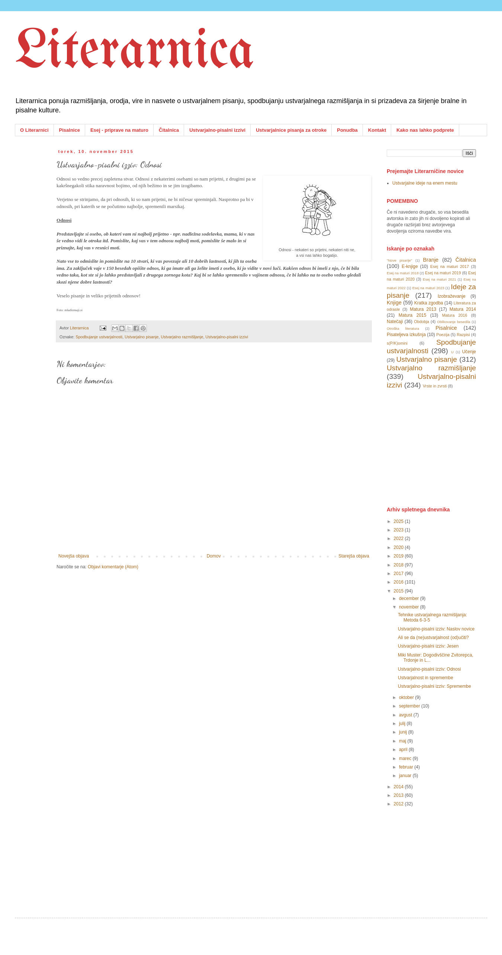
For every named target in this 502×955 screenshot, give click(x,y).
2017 (399, 573)
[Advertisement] (442, 447)
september (410, 706)
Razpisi (463, 334)
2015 (399, 591)
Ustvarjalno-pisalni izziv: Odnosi (429, 669)
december (409, 598)
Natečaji (395, 321)
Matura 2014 (463, 309)
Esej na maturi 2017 (449, 266)
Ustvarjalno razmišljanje (182, 337)
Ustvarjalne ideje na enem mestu (424, 183)
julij (403, 723)
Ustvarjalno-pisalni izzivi (217, 130)
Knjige (394, 303)
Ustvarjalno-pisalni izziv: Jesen (428, 646)
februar (406, 767)
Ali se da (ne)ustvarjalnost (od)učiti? (433, 637)
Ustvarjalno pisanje (141, 337)
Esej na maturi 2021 (439, 279)
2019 (399, 556)
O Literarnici (34, 130)
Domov (214, 556)
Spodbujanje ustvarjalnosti (98, 337)
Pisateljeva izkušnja (406, 334)
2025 (399, 521)
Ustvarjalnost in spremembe (425, 677)
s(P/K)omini (397, 343)
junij (403, 732)
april (404, 749)
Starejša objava (353, 556)
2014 (399, 786)
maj (403, 741)
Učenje (469, 351)
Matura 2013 (423, 309)
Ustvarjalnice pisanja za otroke (291, 130)
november (409, 607)
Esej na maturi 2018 (403, 273)
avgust (406, 715)
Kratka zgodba (428, 303)
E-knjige (410, 266)
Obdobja (421, 321)
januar (406, 775)
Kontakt (377, 130)
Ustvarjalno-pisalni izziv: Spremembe (434, 686)
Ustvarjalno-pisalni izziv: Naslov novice (436, 629)
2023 (399, 530)
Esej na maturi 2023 (428, 288)
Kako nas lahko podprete (425, 130)
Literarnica (134, 52)
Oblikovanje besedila (453, 322)
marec (406, 758)
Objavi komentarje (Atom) (113, 566)
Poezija (442, 334)
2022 (399, 538)
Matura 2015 (413, 315)
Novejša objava (73, 556)
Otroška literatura (403, 328)
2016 (399, 582)
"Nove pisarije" (399, 260)
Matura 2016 (454, 315)
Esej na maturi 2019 (443, 273)
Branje (431, 260)
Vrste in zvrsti (435, 386)
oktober (407, 697)
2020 (399, 547)
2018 (399, 565)
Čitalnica (169, 130)
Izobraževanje (452, 296)
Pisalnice (69, 130)
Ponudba (347, 130)
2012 (399, 804)
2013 (399, 795)
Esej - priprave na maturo (119, 130)
